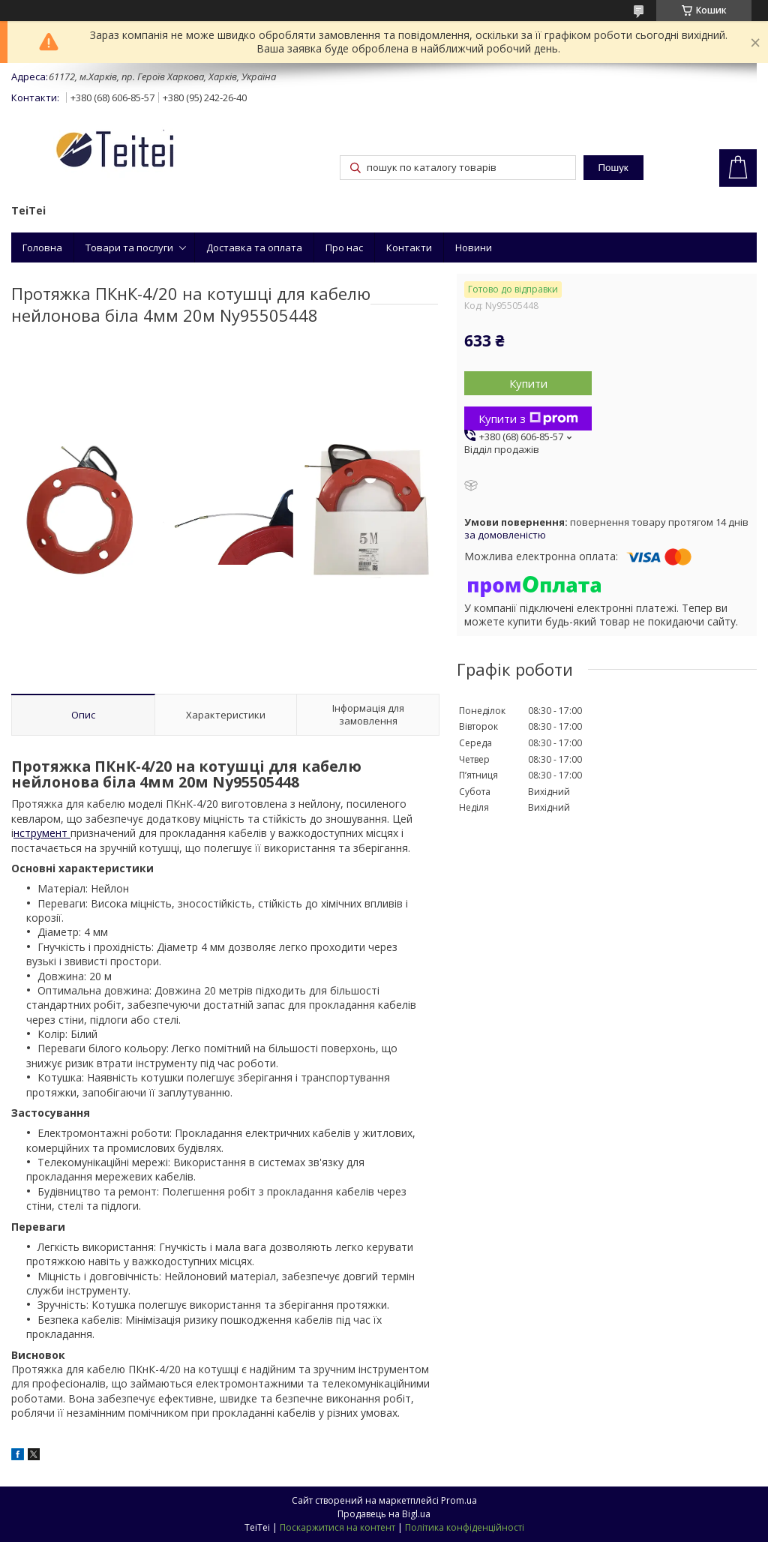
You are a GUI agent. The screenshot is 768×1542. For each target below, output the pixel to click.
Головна (42, 247)
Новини (473, 247)
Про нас (344, 247)
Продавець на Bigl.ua (384, 1514)
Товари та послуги (129, 247)
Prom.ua (459, 1500)
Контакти (409, 247)
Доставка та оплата (254, 247)
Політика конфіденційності (464, 1527)
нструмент (42, 833)
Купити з (528, 418)
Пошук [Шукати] (613, 167)
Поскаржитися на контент (337, 1527)
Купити (528, 383)
